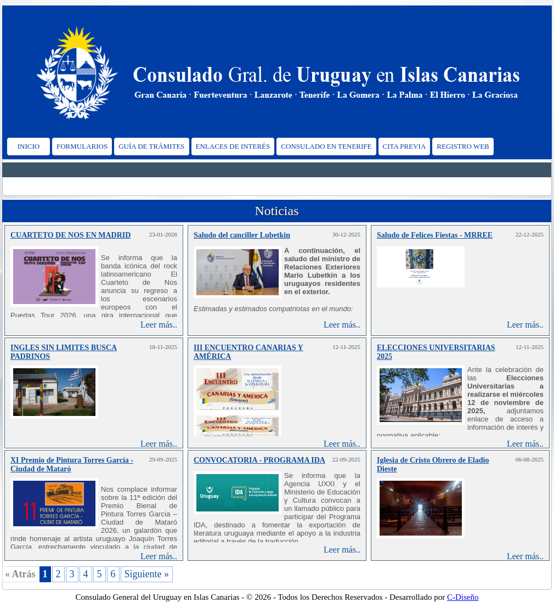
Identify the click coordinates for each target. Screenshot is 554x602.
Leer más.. (158, 324)
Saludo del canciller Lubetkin (242, 235)
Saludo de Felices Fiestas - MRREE (435, 235)
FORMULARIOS (82, 146)
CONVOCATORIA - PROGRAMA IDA (259, 460)
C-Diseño (463, 597)
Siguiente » (147, 574)
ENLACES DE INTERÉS (233, 146)
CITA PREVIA (404, 146)
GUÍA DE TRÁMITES (151, 146)
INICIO (28, 146)
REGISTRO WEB (463, 146)
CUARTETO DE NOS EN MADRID (70, 235)
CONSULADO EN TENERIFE (326, 146)
